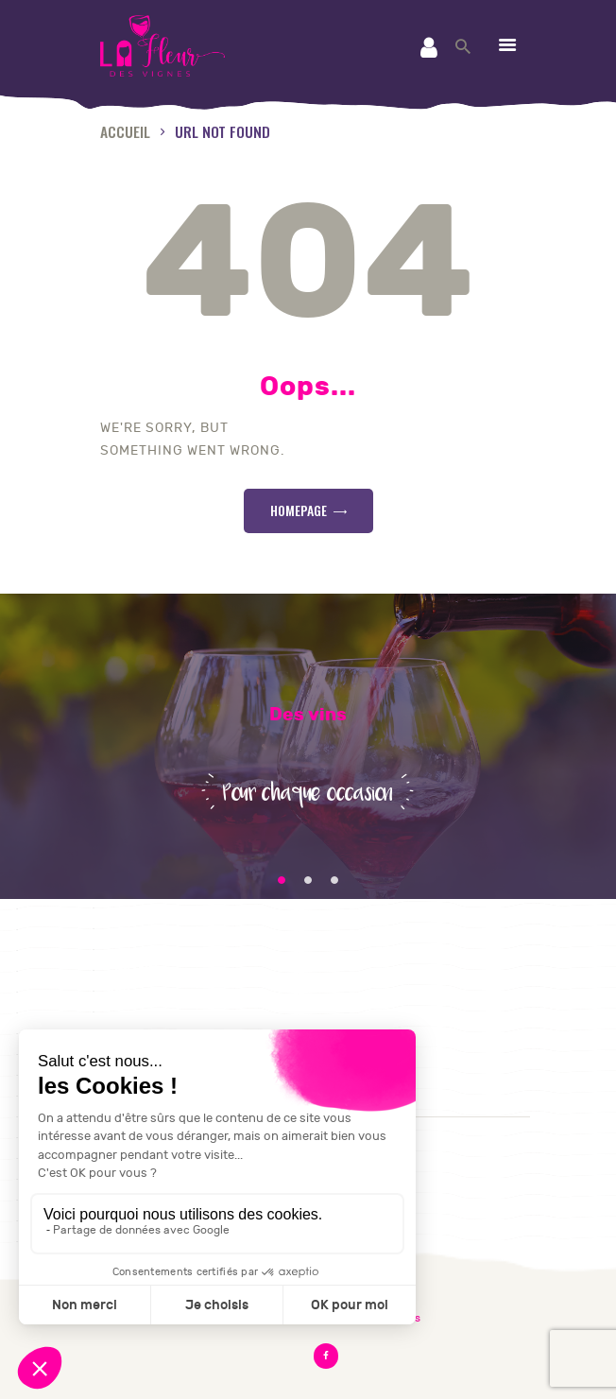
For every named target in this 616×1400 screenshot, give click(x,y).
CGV (118, 994)
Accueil (125, 131)
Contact (133, 969)
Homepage (298, 510)
